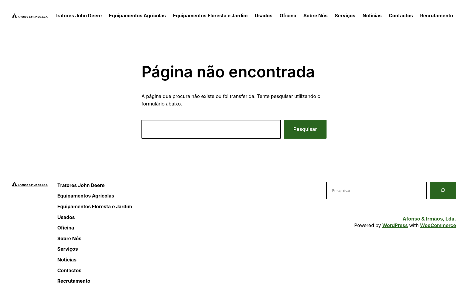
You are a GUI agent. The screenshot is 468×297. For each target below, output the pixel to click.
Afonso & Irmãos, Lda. (429, 219)
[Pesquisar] (443, 190)
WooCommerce (438, 225)
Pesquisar (305, 129)
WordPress (395, 225)
